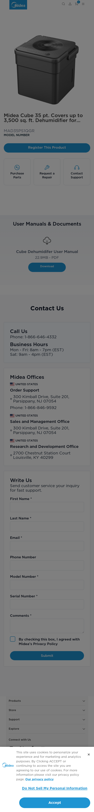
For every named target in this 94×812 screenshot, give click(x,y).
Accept (54, 802)
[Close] (88, 754)
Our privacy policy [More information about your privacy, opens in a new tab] (39, 779)
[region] (47, 779)
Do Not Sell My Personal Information (54, 788)
